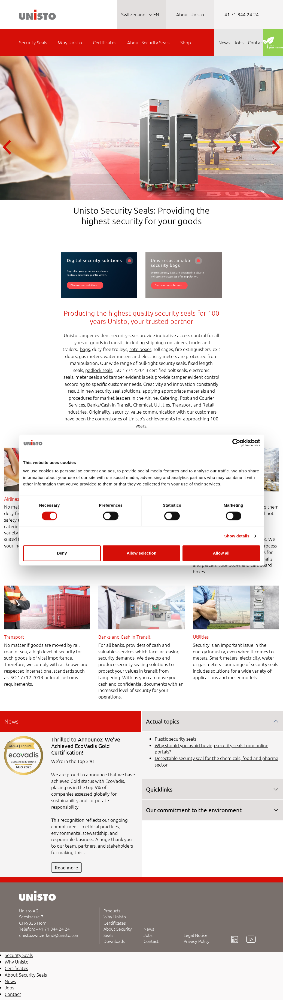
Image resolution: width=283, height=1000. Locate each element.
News (149, 929)
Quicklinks (159, 789)
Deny (62, 553)
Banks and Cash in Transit (124, 637)
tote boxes (140, 349)
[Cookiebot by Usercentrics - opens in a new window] (236, 443)
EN (155, 14)
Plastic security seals (176, 739)
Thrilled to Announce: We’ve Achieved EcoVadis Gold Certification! (85, 746)
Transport (14, 637)
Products (112, 910)
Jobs (148, 935)
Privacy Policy (196, 941)
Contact (151, 941)
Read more (66, 867)
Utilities (162, 405)
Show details (236, 536)
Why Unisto (115, 916)
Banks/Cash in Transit (109, 405)
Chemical (142, 405)
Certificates (115, 923)
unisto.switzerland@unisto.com (49, 935)
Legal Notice (196, 935)
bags (85, 349)
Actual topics (162, 721)
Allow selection (141, 553)
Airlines (11, 499)
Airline (151, 398)
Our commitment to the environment (194, 809)
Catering (169, 398)
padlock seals (98, 370)
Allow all (221, 553)
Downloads (114, 941)
